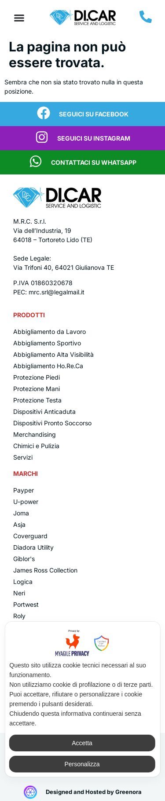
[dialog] (82, 699)
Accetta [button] (82, 743)
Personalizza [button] (81, 764)
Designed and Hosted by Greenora (94, 791)
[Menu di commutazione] (19, 17)
